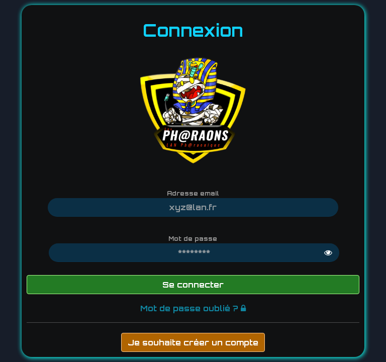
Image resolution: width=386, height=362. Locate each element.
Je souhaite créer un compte (193, 342)
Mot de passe (192, 238)
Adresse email (193, 193)
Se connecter (193, 285)
